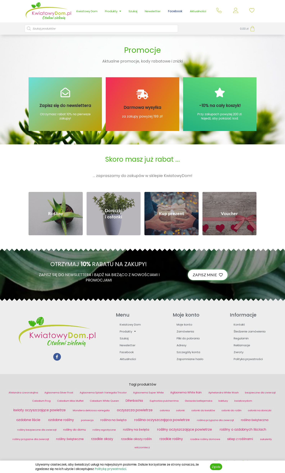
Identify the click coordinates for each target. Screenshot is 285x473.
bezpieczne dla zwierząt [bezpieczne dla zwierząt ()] (260, 392)
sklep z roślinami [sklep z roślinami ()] (240, 439)
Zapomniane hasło (190, 359)
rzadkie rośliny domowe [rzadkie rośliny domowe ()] (205, 439)
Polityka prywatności (248, 359)
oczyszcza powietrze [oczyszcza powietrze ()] (134, 410)
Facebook (175, 11)
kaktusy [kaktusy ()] (223, 401)
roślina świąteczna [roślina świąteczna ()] (254, 420)
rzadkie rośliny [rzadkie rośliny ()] (171, 439)
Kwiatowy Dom (86, 11)
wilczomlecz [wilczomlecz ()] (142, 447)
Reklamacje (242, 345)
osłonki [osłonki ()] (180, 410)
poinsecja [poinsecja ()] (87, 420)
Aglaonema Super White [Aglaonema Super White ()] (148, 392)
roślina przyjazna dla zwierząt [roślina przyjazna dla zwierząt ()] (215, 420)
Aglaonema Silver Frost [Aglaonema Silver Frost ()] (58, 392)
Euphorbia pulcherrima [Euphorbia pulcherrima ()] (164, 401)
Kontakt (239, 324)
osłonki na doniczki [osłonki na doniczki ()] (259, 410)
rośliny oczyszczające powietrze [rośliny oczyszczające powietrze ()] (184, 429)
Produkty (113, 11)
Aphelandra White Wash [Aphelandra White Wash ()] (223, 392)
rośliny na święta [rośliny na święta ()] (136, 429)
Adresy (181, 345)
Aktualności (198, 11)
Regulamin (241, 338)
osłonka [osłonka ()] (165, 410)
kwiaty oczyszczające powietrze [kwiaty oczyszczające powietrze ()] (39, 410)
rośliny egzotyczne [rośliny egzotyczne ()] (104, 430)
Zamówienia (185, 331)
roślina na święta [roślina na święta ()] (113, 420)
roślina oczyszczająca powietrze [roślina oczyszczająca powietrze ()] (162, 419)
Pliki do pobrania (188, 338)
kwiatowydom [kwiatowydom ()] (243, 401)
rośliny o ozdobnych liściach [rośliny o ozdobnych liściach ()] (243, 429)
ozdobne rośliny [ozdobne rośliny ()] (61, 420)
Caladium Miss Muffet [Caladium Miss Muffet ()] (70, 401)
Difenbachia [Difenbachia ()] (134, 401)
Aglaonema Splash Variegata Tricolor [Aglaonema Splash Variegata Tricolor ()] (103, 392)
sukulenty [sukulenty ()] (266, 439)
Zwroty (238, 352)
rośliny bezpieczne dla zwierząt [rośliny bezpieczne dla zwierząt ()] (37, 430)
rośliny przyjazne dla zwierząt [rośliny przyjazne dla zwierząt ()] (30, 439)
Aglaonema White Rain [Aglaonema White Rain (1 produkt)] (186, 392)
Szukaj (133, 11)
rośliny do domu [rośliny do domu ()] (74, 430)
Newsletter (153, 11)
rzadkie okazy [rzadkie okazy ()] (102, 439)
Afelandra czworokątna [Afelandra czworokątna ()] (23, 392)
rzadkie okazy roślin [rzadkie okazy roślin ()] (136, 439)
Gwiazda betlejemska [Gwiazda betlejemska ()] (198, 401)
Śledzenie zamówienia (249, 331)
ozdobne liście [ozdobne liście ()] (28, 419)
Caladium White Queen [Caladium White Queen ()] (104, 401)
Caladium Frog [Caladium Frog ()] (41, 401)
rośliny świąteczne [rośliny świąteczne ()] (70, 439)
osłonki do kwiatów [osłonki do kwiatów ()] (203, 410)
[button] (55, 213)
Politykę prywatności (110, 469)
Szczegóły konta (188, 352)
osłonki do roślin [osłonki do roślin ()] (231, 410)
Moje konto (184, 324)
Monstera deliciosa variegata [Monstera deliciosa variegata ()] (91, 410)
